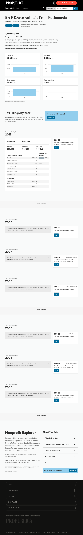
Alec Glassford (22, 454)
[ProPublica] (15, 3)
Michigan (25, 8)
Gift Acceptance (62, 532)
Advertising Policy (48, 532)
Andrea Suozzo (12, 454)
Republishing (23, 532)
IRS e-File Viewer (24, 466)
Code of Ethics (11, 532)
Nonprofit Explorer (13, 8)
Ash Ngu (31, 454)
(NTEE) (46, 45)
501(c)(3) (19, 37)
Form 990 (8, 117)
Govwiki (31, 468)
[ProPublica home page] (19, 521)
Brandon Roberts (11, 457)
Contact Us (51, 117)
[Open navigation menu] (53, 3)
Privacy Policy (35, 532)
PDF (56, 147)
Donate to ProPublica (66, 3)
